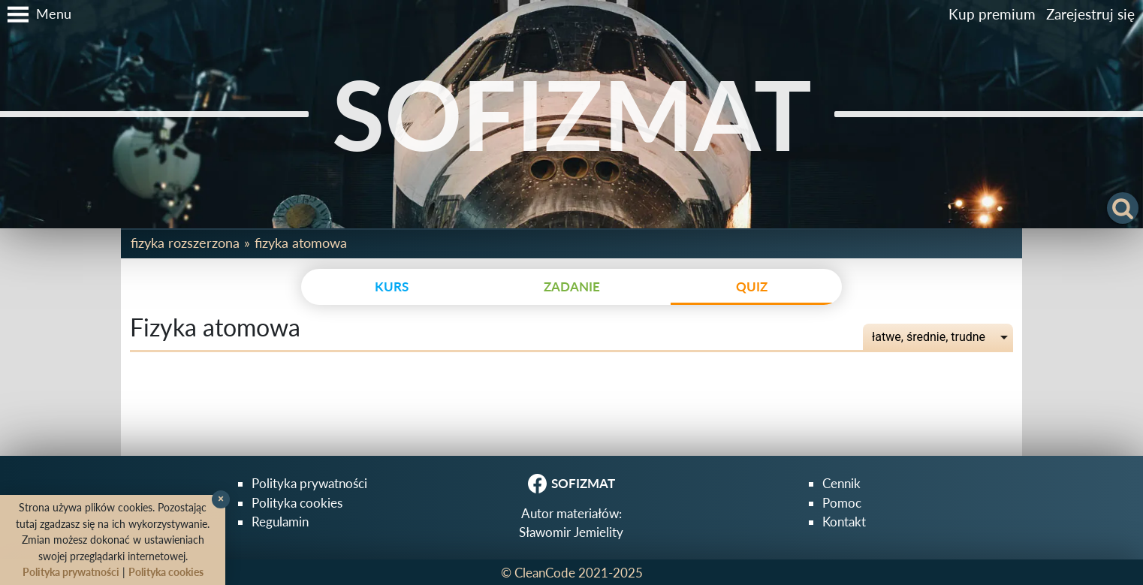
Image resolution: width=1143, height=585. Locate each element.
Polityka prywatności (309, 483)
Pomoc (841, 503)
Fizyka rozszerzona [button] (185, 242)
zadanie (572, 286)
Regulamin (280, 521)
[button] (35, 14)
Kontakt (844, 521)
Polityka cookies (297, 503)
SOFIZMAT (572, 113)
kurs (392, 286)
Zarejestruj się (1090, 14)
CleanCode (544, 572)
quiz (752, 286)
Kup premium (992, 14)
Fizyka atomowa (301, 242)
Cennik (841, 483)
